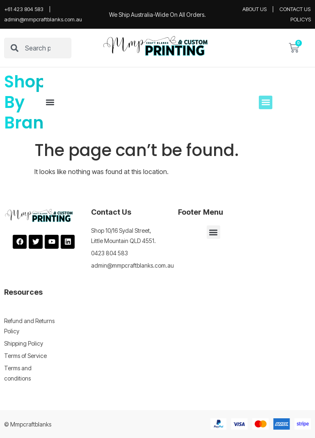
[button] (50, 102)
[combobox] (37, 48)
